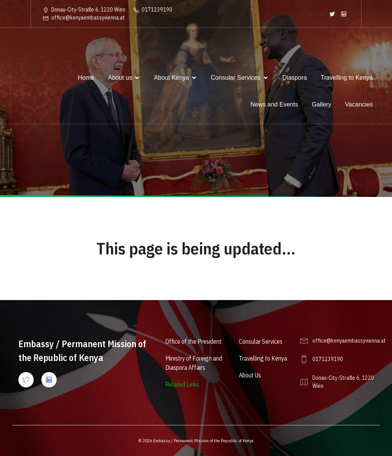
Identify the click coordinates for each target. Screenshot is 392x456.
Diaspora (295, 77)
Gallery (322, 104)
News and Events (274, 104)
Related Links (182, 384)
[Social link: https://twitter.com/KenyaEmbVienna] (332, 14)
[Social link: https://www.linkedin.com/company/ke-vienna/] (344, 14)
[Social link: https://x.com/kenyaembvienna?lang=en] (29, 379)
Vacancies (359, 104)
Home (86, 77)
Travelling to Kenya (347, 77)
